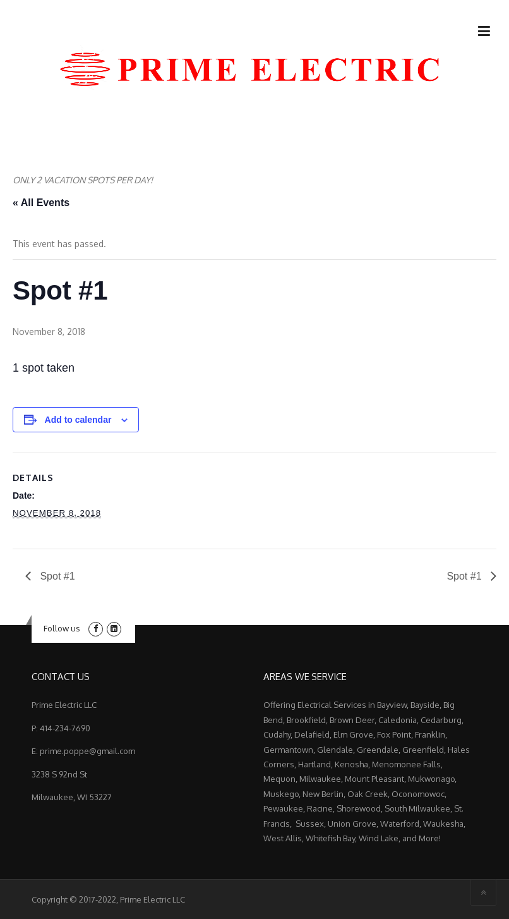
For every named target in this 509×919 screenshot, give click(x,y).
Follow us (62, 628)
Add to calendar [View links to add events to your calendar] (78, 420)
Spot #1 (56, 576)
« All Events (41, 202)
